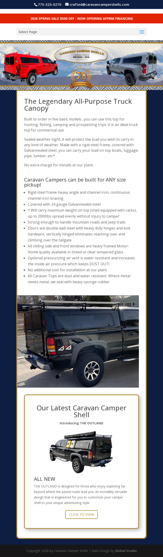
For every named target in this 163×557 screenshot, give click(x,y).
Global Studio (126, 551)
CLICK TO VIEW (81, 514)
